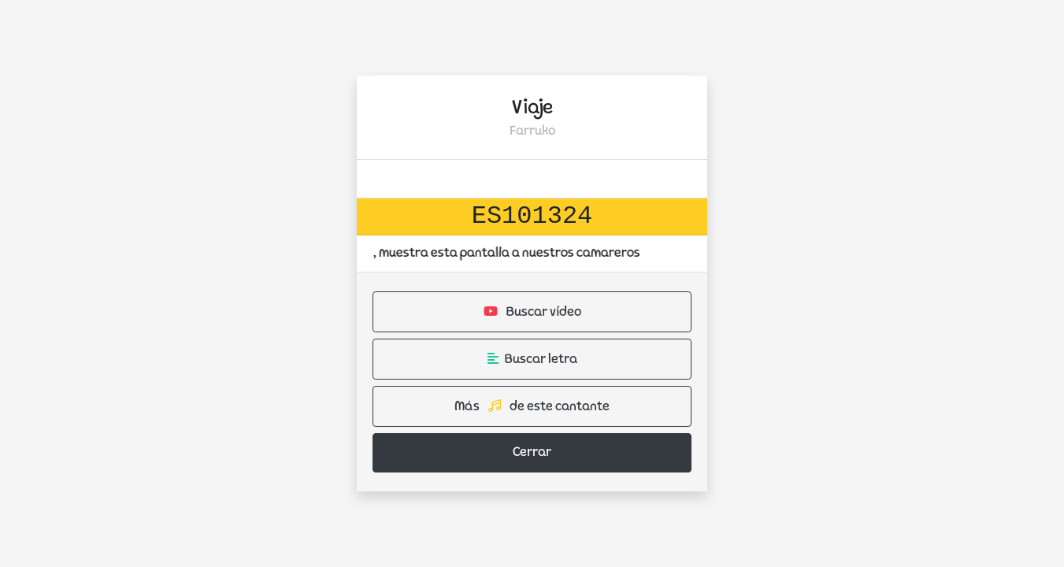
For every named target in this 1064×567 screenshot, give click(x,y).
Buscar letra (532, 359)
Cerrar (532, 453)
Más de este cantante (532, 406)
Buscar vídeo (532, 312)
